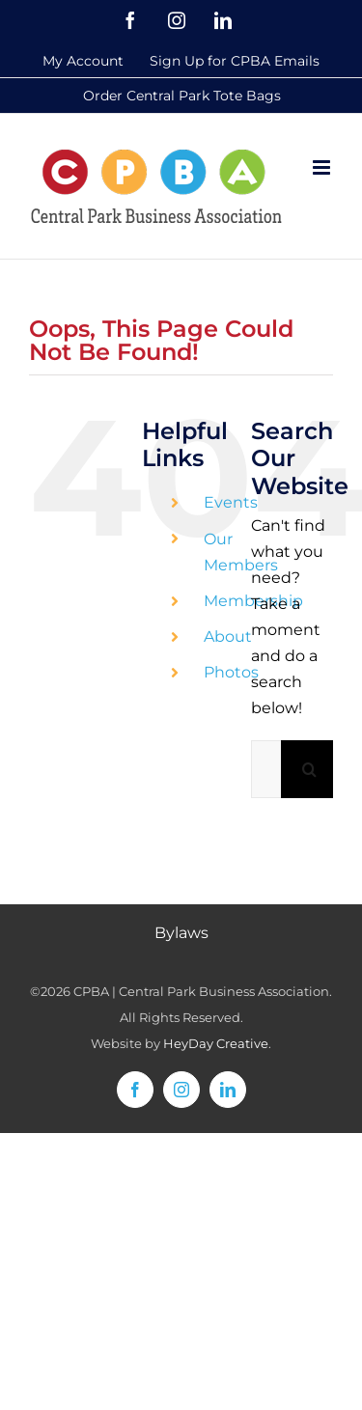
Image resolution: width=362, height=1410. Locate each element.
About (228, 636)
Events (231, 502)
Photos (231, 672)
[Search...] (266, 769)
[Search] (310, 769)
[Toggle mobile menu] (323, 167)
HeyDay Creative (215, 1043)
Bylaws (181, 933)
